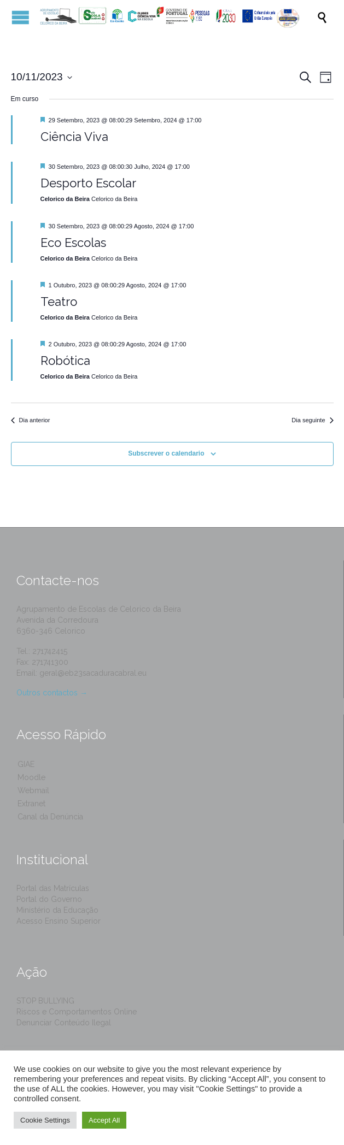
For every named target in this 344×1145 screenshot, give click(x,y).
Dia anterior (30, 420)
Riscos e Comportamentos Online (76, 1011)
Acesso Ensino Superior (58, 921)
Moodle (31, 777)
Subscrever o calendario (166, 453)
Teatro (58, 301)
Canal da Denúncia (50, 816)
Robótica (65, 360)
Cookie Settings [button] (45, 1120)
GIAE (26, 764)
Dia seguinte (312, 420)
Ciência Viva (74, 136)
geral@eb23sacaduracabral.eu (93, 673)
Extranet (31, 803)
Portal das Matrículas (52, 888)
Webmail (33, 790)
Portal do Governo (49, 899)
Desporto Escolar (88, 183)
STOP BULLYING (45, 1000)
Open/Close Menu (20, 17)
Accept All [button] (104, 1120)
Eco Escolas (73, 242)
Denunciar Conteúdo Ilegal (63, 1022)
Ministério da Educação (57, 910)
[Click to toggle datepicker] (41, 77)
